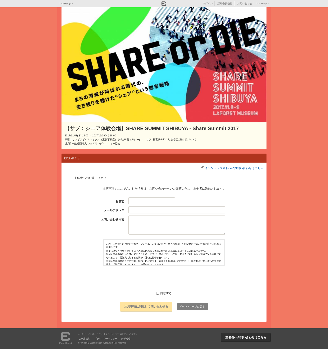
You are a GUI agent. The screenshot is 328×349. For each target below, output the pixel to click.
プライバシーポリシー (105, 338)
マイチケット (65, 3)
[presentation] (164, 278)
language (262, 3)
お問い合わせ (244, 3)
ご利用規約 (84, 338)
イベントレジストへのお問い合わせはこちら (234, 168)
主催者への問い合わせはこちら (245, 337)
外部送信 (126, 338)
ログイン (208, 3)
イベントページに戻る (192, 306)
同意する (164, 293)
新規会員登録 (224, 3)
